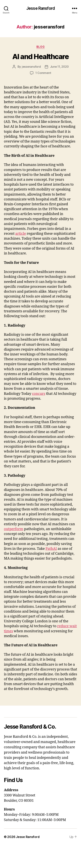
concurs (38, 393)
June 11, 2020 (59, 66)
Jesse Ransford (40, 8)
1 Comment (43, 73)
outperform (13, 529)
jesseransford (31, 66)
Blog (40, 46)
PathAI (51, 549)
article (20, 233)
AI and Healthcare (40, 56)
